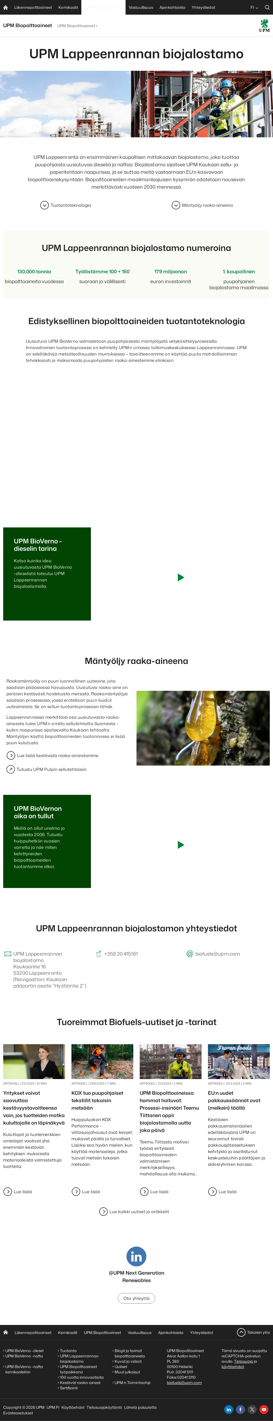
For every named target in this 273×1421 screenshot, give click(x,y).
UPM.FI (53, 1407)
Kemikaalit (67, 1332)
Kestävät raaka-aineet (80, 1382)
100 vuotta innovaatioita (82, 1377)
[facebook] (240, 1409)
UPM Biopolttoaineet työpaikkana (78, 1369)
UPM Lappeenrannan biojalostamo (79, 1358)
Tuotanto (68, 1350)
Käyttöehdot (73, 1407)
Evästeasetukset (18, 1413)
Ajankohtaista (170, 1332)
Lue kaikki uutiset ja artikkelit (139, 1212)
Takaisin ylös (258, 1332)
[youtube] (263, 1409)
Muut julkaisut (127, 1372)
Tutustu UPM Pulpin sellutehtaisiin (46, 769)
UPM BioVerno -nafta (24, 1356)
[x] (252, 1409)
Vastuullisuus (139, 1332)
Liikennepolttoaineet (33, 1332)
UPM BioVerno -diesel (24, 1350)
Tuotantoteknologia (71, 205)
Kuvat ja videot (128, 1361)
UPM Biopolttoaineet (76, 25)
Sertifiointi (69, 1388)
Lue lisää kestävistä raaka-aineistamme (57, 755)
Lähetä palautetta (140, 1407)
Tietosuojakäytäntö (104, 1407)
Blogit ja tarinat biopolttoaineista (130, 1353)
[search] (267, 7)
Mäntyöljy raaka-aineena (207, 205)
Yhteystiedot (201, 1332)
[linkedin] (228, 1409)
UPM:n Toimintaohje (133, 1382)
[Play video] (180, 577)
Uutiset (121, 1366)
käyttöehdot (233, 1366)
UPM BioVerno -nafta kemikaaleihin (24, 1369)
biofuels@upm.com (184, 1382)
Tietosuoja (243, 1361)
